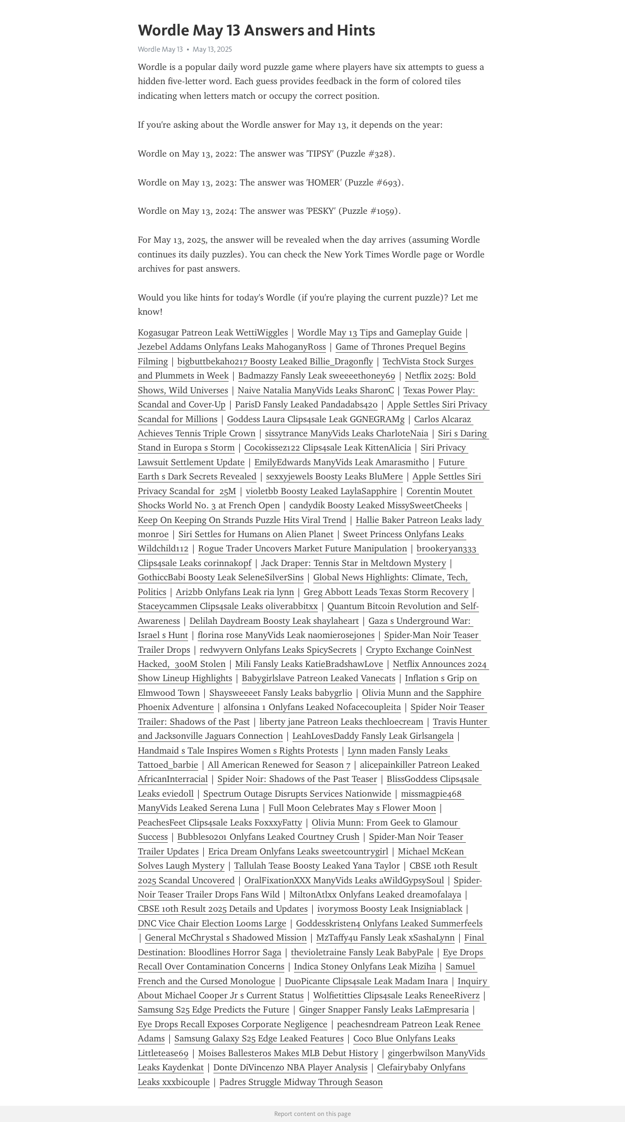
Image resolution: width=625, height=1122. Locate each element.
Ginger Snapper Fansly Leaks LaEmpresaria (384, 1009)
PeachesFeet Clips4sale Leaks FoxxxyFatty (220, 822)
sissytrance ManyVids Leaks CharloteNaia (346, 433)
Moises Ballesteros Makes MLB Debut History (288, 1053)
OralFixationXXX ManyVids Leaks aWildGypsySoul (344, 880)
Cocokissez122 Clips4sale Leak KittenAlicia (327, 447)
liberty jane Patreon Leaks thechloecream (341, 721)
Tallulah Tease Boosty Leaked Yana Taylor (317, 865)
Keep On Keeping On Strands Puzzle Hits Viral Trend (242, 520)
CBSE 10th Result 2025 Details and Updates (223, 908)
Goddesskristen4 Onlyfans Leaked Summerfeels (389, 923)
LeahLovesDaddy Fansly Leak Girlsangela (373, 735)
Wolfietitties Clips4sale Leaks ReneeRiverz (396, 995)
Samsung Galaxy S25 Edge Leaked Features (259, 1038)
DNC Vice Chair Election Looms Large (212, 923)
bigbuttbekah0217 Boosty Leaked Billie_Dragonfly (275, 361)
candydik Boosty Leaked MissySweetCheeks (375, 505)
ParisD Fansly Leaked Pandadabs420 (306, 404)
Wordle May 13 (160, 49)
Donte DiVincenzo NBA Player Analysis (290, 1067)
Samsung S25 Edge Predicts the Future (213, 1009)
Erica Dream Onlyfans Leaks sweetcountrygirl (298, 851)
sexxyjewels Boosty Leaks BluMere (334, 476)
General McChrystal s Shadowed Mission (226, 937)
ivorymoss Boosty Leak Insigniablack (389, 908)
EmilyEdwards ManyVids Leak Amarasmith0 (341, 462)
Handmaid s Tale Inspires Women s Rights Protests (238, 750)
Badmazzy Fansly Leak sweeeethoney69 (316, 375)
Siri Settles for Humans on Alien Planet (256, 534)
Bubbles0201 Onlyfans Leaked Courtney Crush (268, 836)
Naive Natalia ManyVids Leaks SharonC (316, 390)
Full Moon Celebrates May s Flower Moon (352, 807)
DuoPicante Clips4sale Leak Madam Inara (366, 981)
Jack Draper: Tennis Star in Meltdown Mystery (353, 563)
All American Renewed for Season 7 (279, 764)
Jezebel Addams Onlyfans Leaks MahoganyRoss (232, 346)
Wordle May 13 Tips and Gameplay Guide (380, 332)
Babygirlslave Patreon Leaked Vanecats (318, 678)
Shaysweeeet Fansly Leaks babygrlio (280, 692)
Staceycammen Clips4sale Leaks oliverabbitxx (228, 606)
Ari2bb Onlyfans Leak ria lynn (235, 591)
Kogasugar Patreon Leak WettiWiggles (213, 332)
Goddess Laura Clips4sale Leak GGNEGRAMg (316, 419)
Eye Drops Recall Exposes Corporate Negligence (232, 1024)
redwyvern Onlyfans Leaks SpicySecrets (278, 649)
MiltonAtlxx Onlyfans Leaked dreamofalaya (375, 894)
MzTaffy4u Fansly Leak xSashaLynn (385, 937)
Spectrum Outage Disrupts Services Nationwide (297, 793)
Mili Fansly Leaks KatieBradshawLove (309, 663)
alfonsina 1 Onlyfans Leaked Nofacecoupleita (312, 707)
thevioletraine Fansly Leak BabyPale (362, 952)
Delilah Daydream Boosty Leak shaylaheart (274, 620)
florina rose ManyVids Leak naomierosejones (286, 635)
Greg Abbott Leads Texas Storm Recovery (386, 591)
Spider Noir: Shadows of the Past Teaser (297, 778)
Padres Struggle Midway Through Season (301, 1082)
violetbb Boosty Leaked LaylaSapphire (321, 491)
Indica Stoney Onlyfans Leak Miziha (365, 966)
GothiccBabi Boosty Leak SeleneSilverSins (221, 577)
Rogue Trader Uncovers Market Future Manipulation (302, 548)
